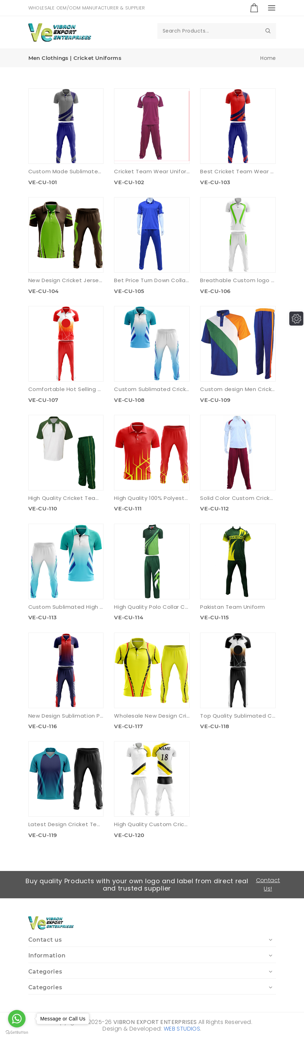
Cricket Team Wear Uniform (152, 171)
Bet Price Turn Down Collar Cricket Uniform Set (152, 280)
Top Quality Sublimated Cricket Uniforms (238, 715)
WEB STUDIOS (182, 1029)
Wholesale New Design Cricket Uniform (152, 715)
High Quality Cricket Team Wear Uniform (66, 498)
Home (268, 58)
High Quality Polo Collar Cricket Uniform (152, 607)
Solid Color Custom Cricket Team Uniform (238, 498)
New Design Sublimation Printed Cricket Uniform (66, 715)
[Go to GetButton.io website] (17, 1032)
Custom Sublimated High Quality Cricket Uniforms (66, 607)
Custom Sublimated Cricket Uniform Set (152, 389)
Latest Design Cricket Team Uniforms (66, 824)
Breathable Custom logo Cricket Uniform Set (238, 280)
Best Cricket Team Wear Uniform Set (238, 171)
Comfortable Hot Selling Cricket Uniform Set (66, 389)
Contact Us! (268, 884)
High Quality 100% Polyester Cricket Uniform (152, 498)
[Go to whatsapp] (17, 1018)
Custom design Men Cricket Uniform (238, 389)
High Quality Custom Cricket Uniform (152, 824)
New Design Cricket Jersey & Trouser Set (66, 280)
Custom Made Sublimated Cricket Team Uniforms (66, 171)
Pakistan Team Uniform (232, 607)
